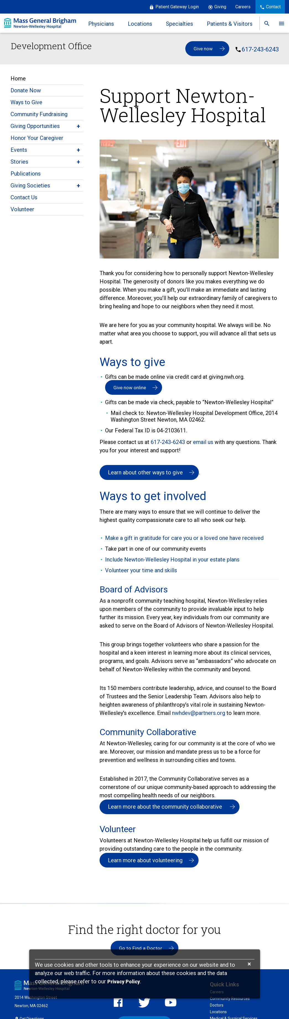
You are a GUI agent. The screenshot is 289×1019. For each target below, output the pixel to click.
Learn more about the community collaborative (165, 807)
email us (203, 442)
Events (19, 150)
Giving (220, 6)
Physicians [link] (101, 23)
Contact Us (24, 197)
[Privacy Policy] (123, 982)
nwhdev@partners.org (199, 713)
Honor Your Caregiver (37, 138)
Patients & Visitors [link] (229, 23)
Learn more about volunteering (145, 861)
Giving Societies (30, 185)
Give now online (129, 387)
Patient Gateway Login (177, 6)
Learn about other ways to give (145, 472)
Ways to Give (26, 102)
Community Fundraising (39, 114)
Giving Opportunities (35, 126)
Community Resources (230, 999)
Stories (19, 161)
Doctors (216, 1006)
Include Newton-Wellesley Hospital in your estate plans (172, 559)
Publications (26, 173)
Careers (243, 6)
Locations (218, 1013)
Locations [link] (139, 23)
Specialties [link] (179, 23)
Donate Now (26, 90)
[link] (266, 23)
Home (18, 78)
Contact (273, 6)
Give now (203, 48)
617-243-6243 (260, 49)
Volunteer (22, 209)
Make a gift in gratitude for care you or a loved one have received (184, 538)
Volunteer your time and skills (141, 570)
